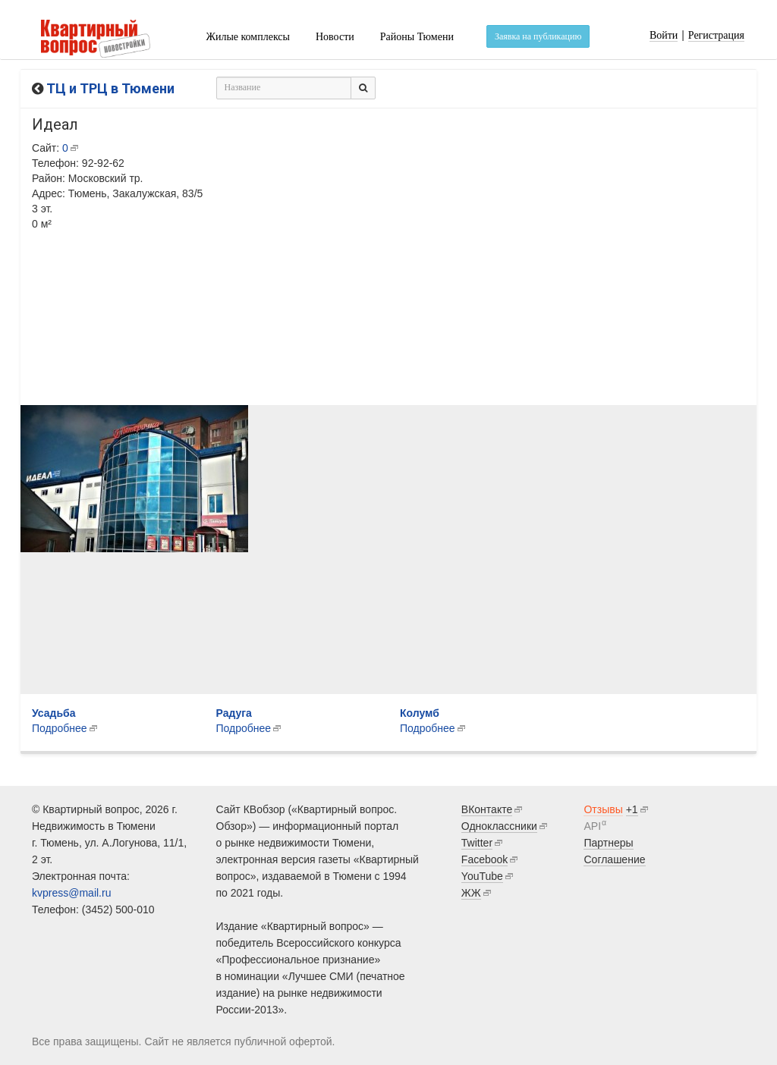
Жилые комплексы (248, 36)
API (592, 826)
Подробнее (244, 728)
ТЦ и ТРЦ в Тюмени (110, 88)
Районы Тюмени (417, 36)
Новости (335, 36)
